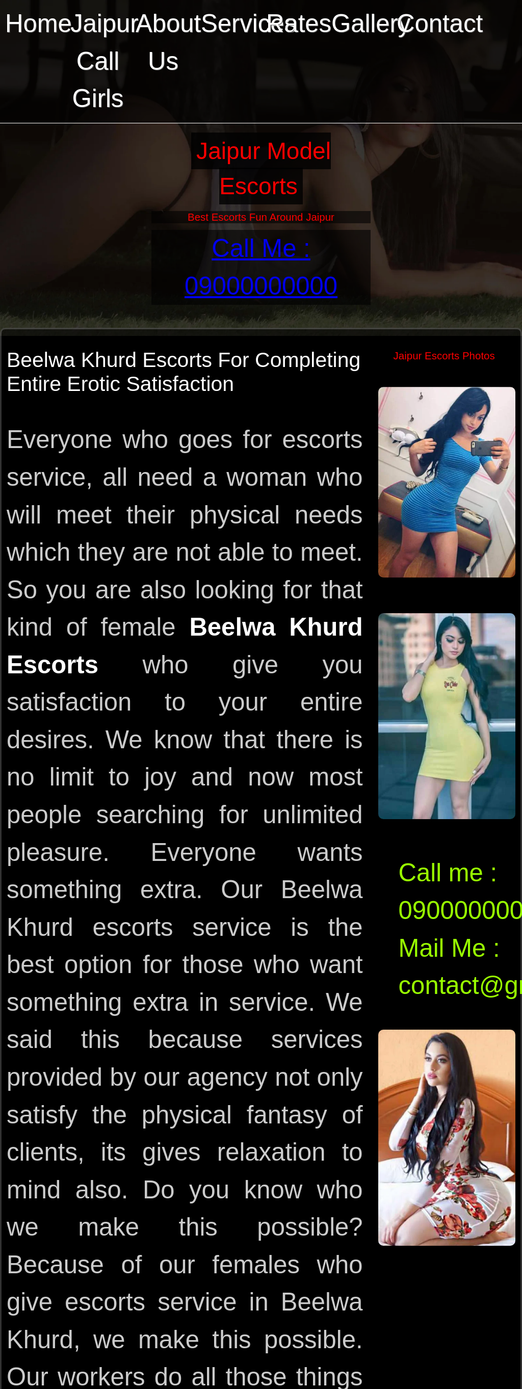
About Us (166, 42)
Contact (427, 23)
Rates (296, 23)
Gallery (361, 23)
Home (35, 23)
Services (231, 23)
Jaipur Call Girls (100, 61)
